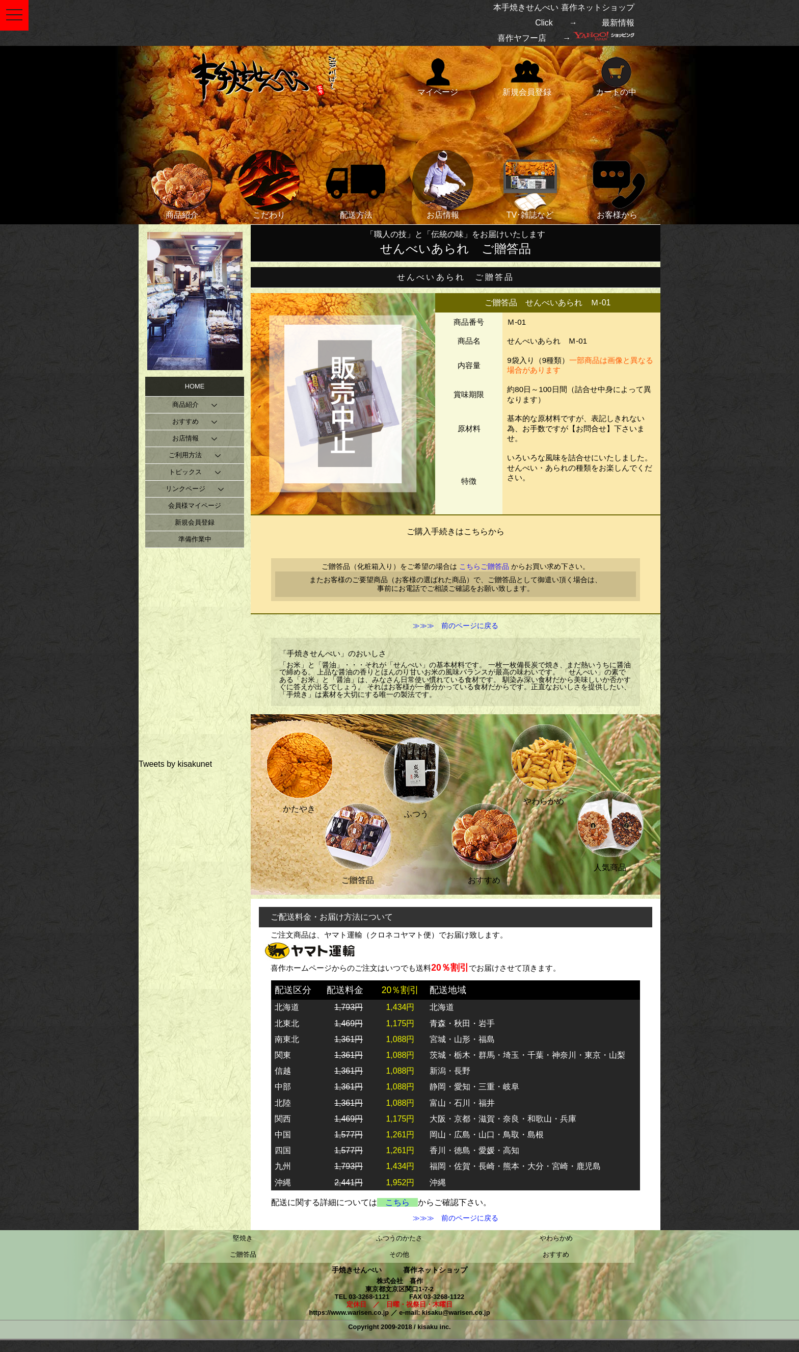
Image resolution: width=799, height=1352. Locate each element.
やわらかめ (543, 762)
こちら (397, 1202)
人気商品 (610, 829)
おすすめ (484, 841)
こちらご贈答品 (484, 566)
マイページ (437, 76)
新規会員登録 (526, 76)
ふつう (416, 775)
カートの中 (616, 76)
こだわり (269, 184)
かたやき (299, 770)
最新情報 (618, 22)
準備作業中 (194, 539)
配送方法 (356, 184)
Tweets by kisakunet (175, 764)
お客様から (617, 184)
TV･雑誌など (530, 184)
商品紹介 (181, 184)
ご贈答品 (357, 841)
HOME (194, 386)
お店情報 (442, 184)
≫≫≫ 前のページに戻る (455, 626)
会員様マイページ (194, 505)
